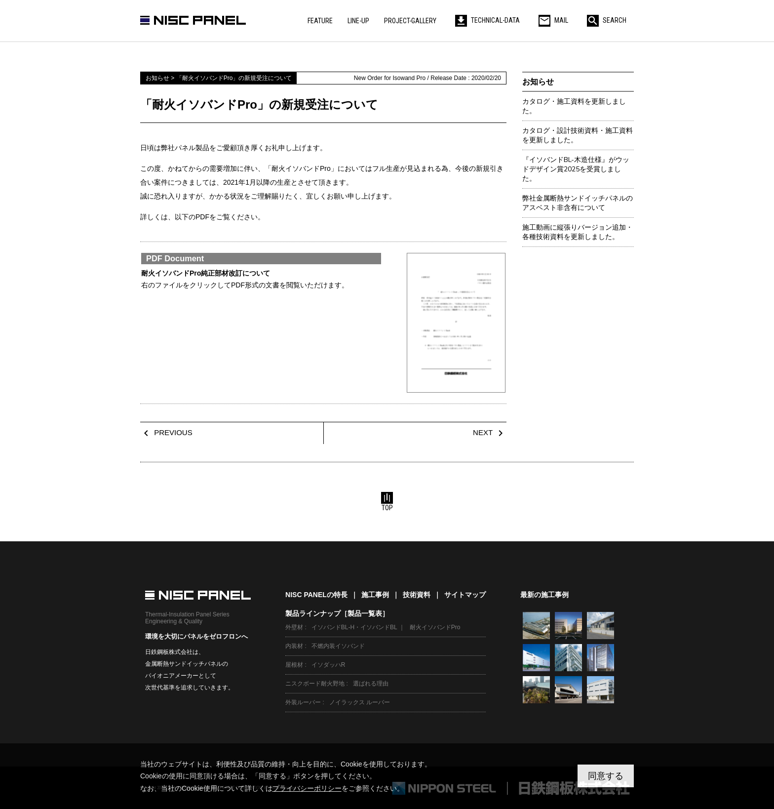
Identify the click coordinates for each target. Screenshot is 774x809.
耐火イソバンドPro (435, 627)
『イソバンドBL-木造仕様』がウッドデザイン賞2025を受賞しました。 (575, 169)
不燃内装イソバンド (338, 646)
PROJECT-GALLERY (410, 21)
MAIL (553, 20)
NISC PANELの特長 (316, 595)
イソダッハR (328, 664)
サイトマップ (465, 595)
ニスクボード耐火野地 (315, 683)
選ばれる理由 (370, 683)
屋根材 (294, 664)
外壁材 (294, 627)
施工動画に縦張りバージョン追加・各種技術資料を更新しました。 (577, 232)
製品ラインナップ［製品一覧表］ (337, 613)
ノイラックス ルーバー (359, 702)
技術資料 (416, 595)
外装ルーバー (303, 702)
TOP (387, 502)
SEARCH (606, 20)
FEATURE (320, 21)
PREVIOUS (166, 432)
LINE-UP (358, 21)
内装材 (294, 646)
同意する (605, 776)
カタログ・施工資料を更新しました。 (574, 106)
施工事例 (375, 595)
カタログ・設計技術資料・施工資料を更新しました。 (577, 135)
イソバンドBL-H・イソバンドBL (354, 627)
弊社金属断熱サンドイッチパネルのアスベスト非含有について (577, 203)
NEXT (489, 432)
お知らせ (538, 81)
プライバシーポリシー (307, 788)
